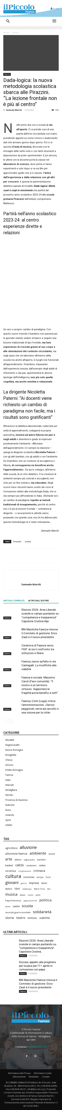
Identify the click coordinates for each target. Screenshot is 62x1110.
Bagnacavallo (12, 744)
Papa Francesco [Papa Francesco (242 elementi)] (13, 900)
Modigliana (11, 789)
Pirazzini (17, 541)
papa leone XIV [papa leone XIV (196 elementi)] (30, 900)
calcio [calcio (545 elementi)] (19, 865)
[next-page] (11, 721)
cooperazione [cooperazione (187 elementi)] (24, 871)
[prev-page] (5, 721)
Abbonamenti (19, 1076)
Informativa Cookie (43, 1073)
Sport (8, 820)
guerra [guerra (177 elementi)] (24, 883)
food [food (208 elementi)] (48, 877)
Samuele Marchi (14, 110)
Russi (8, 810)
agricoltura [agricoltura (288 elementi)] (11, 848)
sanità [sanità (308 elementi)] (16, 906)
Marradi (9, 784)
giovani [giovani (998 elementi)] (12, 882)
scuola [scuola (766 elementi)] (27, 905)
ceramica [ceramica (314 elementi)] (10, 870)
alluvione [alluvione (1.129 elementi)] (28, 847)
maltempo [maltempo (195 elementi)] (27, 889)
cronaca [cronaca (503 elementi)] (39, 870)
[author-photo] (31, 578)
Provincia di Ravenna (16, 799)
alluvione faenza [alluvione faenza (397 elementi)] (16, 853)
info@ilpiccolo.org (37, 1046)
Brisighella (10, 754)
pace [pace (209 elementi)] (38, 894)
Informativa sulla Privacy (19, 1073)
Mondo (9, 794)
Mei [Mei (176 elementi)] (49, 889)
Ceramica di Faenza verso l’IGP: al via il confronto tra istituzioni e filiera (37, 649)
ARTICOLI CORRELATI (14, 600)
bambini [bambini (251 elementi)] (41, 859)
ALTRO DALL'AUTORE (38, 600)
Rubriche (10, 804)
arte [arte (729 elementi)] (8, 859)
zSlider (8, 825)
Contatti (45, 1076)
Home (6, 32)
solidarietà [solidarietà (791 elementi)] (42, 912)
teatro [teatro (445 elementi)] (20, 918)
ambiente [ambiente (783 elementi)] (38, 853)
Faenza (15, 32)
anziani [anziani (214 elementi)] (51, 853)
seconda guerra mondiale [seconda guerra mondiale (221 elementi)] (18, 912)
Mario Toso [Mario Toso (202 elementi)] (39, 888)
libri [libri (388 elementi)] (17, 888)
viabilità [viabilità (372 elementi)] (44, 918)
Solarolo (9, 815)
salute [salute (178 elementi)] (7, 906)
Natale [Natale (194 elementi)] (22, 895)
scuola (28, 541)
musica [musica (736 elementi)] (11, 894)
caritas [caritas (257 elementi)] (42, 865)
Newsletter (34, 1076)
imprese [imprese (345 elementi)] (34, 883)
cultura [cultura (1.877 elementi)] (13, 876)
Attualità (9, 739)
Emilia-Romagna (14, 769)
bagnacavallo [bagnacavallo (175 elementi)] (29, 860)
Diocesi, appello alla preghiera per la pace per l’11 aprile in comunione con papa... (37, 965)
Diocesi (9, 764)
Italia (7, 779)
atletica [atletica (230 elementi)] (18, 859)
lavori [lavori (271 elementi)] (44, 883)
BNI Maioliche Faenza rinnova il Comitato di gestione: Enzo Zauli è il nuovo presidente (39, 633)
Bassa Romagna (14, 749)
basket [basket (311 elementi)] (9, 865)
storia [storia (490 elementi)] (9, 917)
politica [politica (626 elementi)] (45, 900)
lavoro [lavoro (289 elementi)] (8, 888)
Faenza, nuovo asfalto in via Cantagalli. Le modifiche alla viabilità (38, 665)
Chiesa (8, 759)
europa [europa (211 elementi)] (40, 877)
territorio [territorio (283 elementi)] (32, 918)
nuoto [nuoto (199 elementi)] (30, 895)
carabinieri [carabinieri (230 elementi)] (31, 865)
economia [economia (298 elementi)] (28, 877)
